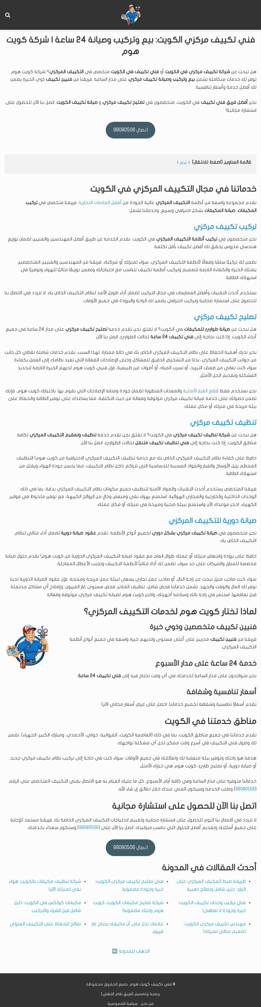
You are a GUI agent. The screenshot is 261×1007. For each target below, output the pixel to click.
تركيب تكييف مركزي (225, 226)
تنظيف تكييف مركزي (223, 422)
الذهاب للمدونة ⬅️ (130, 951)
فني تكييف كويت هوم (151, 984)
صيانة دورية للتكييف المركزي (212, 520)
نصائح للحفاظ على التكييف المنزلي (45, 923)
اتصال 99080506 (130, 129)
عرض (183, 162)
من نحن (147, 1004)
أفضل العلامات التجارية (100, 202)
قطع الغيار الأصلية (200, 390)
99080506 (245, 789)
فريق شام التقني (117, 994)
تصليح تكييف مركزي (225, 317)
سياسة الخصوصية (123, 1004)
